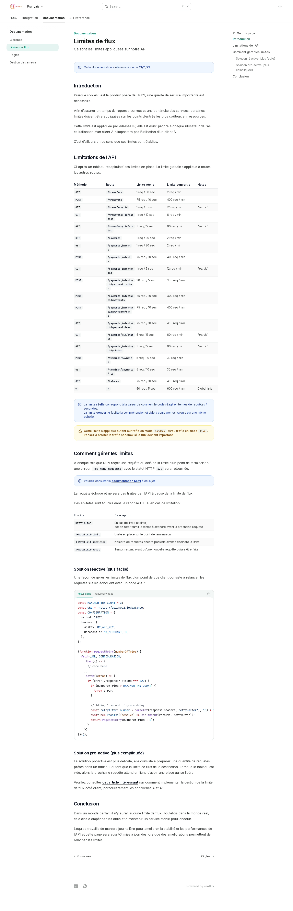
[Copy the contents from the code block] (208, 594)
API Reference (80, 19)
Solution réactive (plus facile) (255, 58)
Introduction (241, 39)
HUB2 (13, 19)
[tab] (85, 593)
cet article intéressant (120, 782)
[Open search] (146, 6)
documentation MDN (126, 481)
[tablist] (139, 594)
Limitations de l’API (246, 45)
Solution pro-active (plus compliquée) (253, 67)
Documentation (54, 19)
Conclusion (241, 76)
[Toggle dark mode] (280, 6)
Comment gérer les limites (251, 52)
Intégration (30, 19)
